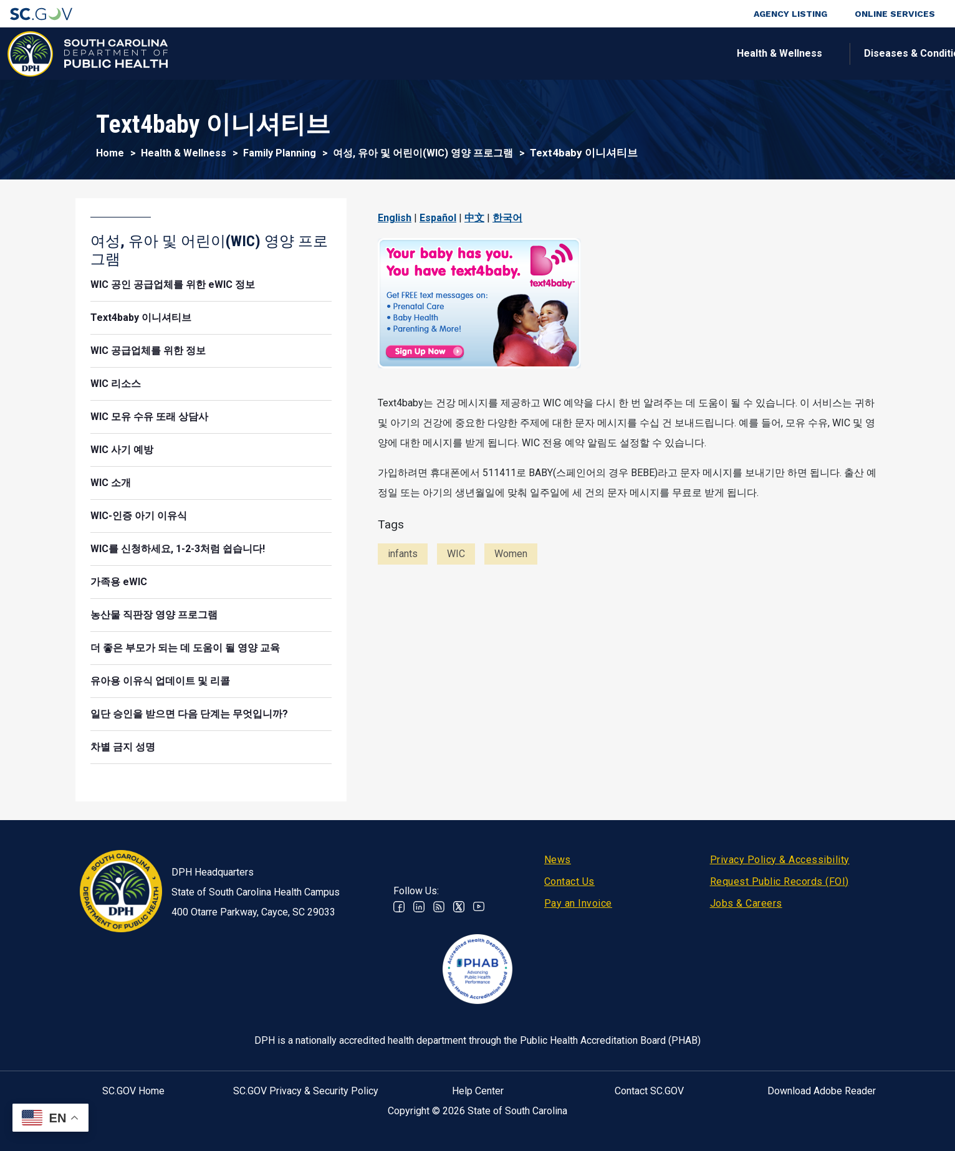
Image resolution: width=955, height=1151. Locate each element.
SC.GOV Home (133, 1091)
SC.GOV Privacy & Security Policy (305, 1091)
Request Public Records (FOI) (779, 881)
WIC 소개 (110, 483)
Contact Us (569, 881)
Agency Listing (790, 14)
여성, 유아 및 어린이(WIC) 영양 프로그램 (423, 153)
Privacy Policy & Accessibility (780, 860)
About (768, 53)
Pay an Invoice (578, 903)
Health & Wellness (286, 53)
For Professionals (669, 53)
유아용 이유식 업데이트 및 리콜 (160, 681)
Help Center (478, 1091)
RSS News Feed (438, 906)
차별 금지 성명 (122, 747)
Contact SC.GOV (649, 1091)
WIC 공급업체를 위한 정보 (148, 350)
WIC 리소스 (115, 383)
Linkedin (419, 906)
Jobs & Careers (746, 903)
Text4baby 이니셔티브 (140, 317)
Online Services (895, 14)
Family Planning (279, 153)
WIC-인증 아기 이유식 (138, 516)
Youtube (478, 906)
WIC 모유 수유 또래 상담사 (149, 417)
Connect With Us (863, 53)
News (557, 860)
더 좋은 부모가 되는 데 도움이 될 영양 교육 (185, 648)
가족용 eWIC (118, 582)
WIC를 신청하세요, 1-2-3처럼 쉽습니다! (177, 549)
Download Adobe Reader (821, 1091)
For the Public (552, 53)
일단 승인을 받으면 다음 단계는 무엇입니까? (189, 714)
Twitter (458, 906)
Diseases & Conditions (424, 53)
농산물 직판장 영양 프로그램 (154, 615)
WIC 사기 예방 (121, 450)
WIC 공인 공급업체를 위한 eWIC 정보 (172, 284)
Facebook (399, 906)
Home (110, 153)
